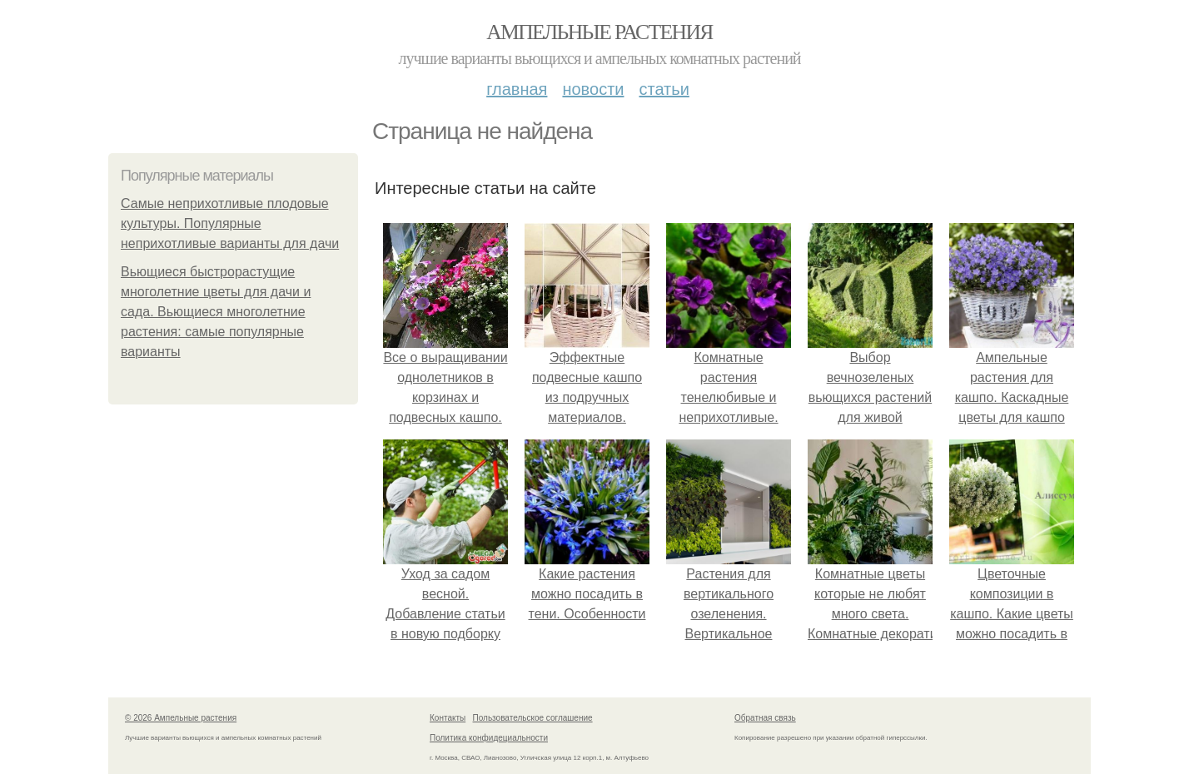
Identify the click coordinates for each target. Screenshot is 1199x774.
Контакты (447, 717)
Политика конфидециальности (489, 737)
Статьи (664, 89)
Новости (593, 89)
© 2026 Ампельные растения (180, 717)
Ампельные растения (599, 32)
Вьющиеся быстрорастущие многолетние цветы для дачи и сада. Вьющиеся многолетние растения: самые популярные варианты (216, 312)
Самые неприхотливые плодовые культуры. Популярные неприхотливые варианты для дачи (230, 223)
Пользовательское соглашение (533, 717)
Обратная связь (765, 717)
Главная (516, 89)
